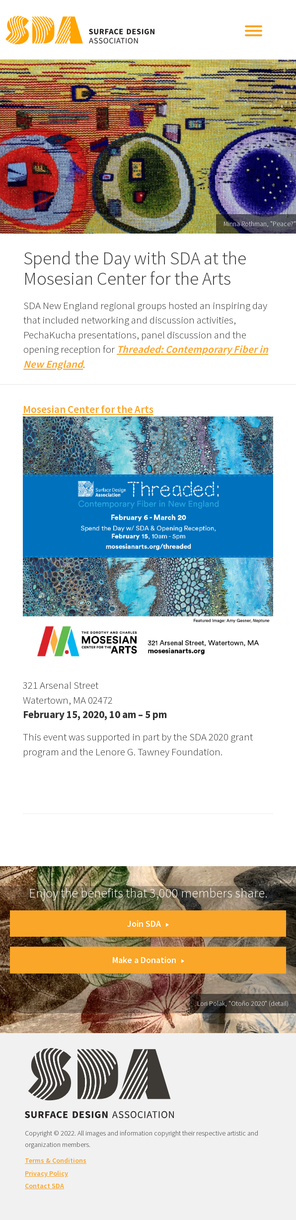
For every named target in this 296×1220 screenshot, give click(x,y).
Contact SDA (44, 1185)
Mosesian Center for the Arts (88, 409)
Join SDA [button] (148, 923)
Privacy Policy (46, 1173)
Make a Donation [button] (148, 960)
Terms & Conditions (55, 1160)
